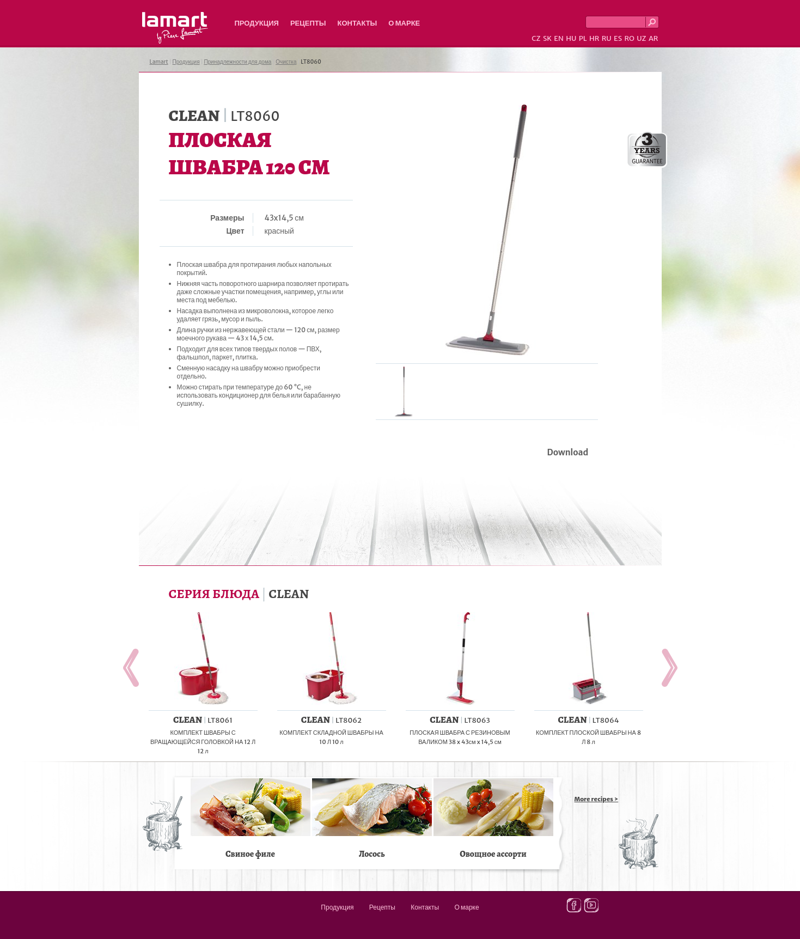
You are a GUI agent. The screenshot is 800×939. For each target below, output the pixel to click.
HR (594, 38)
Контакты (357, 23)
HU (571, 38)
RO (629, 38)
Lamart (175, 28)
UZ (641, 38)
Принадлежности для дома (237, 61)
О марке (404, 23)
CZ (536, 38)
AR (653, 38)
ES (618, 38)
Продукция (257, 23)
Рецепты (308, 23)
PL (583, 38)
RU (607, 38)
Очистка (286, 61)
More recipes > (597, 799)
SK (547, 38)
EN (559, 38)
